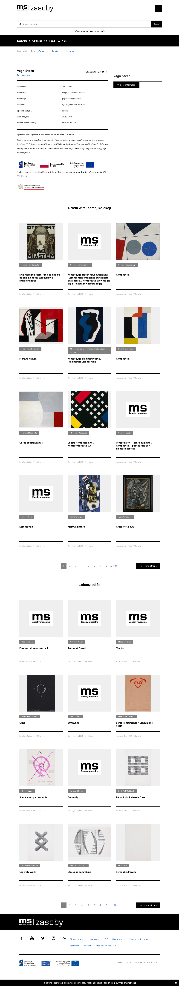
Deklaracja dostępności (137, 939)
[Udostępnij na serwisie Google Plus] (99, 72)
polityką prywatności (125, 982)
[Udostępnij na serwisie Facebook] (106, 72)
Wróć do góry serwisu (106, 945)
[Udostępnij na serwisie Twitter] (103, 72)
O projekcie (117, 939)
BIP (106, 939)
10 (115, 905)
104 (115, 565)
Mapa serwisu (94, 939)
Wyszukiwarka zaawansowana (89, 31)
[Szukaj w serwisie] (84, 24)
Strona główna (37, 51)
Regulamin (74, 945)
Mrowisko (70, 51)
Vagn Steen (25, 70)
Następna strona (148, 566)
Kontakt (87, 945)
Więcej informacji (126, 85)
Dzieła (55, 51)
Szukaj (156, 24)
